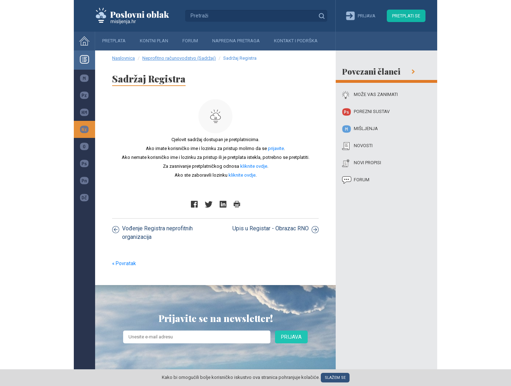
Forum (190, 40)
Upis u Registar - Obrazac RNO (275, 229)
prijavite (276, 148)
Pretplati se (406, 15)
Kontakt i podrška (296, 40)
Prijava (291, 337)
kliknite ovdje (253, 166)
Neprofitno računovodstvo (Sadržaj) (179, 58)
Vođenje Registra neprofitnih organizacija (152, 232)
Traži (321, 15)
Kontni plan (154, 40)
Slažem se (335, 377)
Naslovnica (123, 58)
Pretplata (114, 40)
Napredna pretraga (236, 40)
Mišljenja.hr (137, 15)
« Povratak (124, 263)
